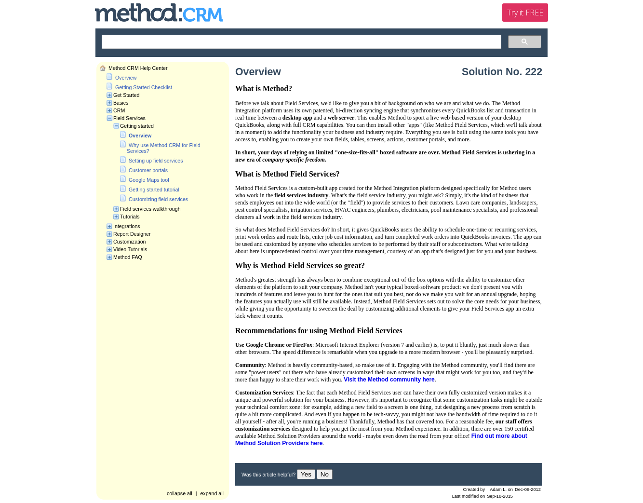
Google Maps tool (149, 180)
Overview (125, 78)
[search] (301, 42)
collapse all (179, 493)
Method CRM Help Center (138, 68)
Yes (306, 474)
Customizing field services (158, 199)
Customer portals (148, 170)
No (325, 474)
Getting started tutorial (154, 189)
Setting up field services (156, 160)
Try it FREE (525, 12)
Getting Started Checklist (143, 87)
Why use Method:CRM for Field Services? (164, 148)
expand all (212, 493)
